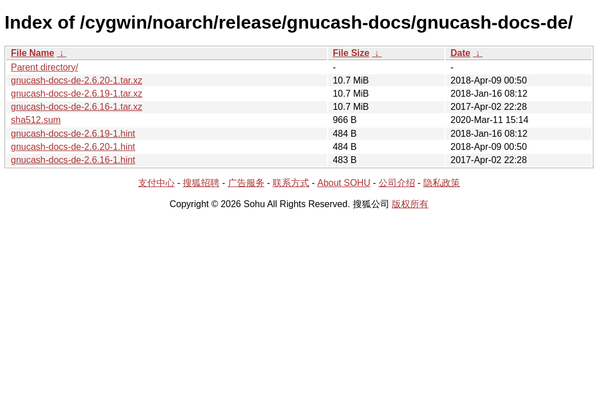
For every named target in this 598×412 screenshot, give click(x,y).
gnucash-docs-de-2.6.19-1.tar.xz (76, 93)
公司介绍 (397, 183)
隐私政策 (441, 183)
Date (460, 53)
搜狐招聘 (201, 183)
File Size (351, 53)
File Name (32, 53)
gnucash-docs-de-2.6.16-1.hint (73, 160)
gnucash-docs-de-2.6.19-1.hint (73, 133)
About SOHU (343, 183)
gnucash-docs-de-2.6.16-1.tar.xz (76, 107)
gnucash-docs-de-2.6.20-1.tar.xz (76, 80)
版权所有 (410, 204)
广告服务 (246, 183)
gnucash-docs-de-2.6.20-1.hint (73, 147)
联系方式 (291, 183)
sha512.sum (36, 120)
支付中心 (156, 183)
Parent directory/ (44, 67)
